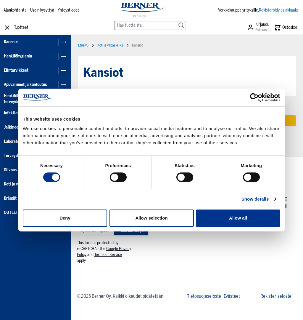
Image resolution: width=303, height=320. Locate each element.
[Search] (181, 21)
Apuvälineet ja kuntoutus (25, 84)
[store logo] (141, 10)
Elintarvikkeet (16, 70)
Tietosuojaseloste (204, 296)
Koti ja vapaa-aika (110, 45)
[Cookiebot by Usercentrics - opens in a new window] (254, 97)
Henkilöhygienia (18, 56)
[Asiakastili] (258, 27)
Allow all (238, 217)
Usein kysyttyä (42, 10)
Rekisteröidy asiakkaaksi (279, 10)
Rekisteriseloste (275, 296)
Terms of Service (108, 254)
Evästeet (232, 296)
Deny (64, 217)
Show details (255, 198)
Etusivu (83, 45)
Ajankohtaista (15, 10)
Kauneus (11, 41)
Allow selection (151, 217)
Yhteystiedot (68, 10)
